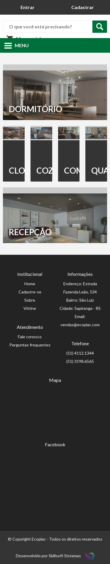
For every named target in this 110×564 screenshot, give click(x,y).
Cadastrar (82, 7)
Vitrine (29, 308)
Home (29, 283)
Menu (16, 45)
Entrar (28, 7)
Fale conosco (30, 336)
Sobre (29, 300)
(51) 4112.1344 (80, 353)
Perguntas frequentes (29, 344)
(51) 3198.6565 (80, 361)
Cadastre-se (29, 291)
